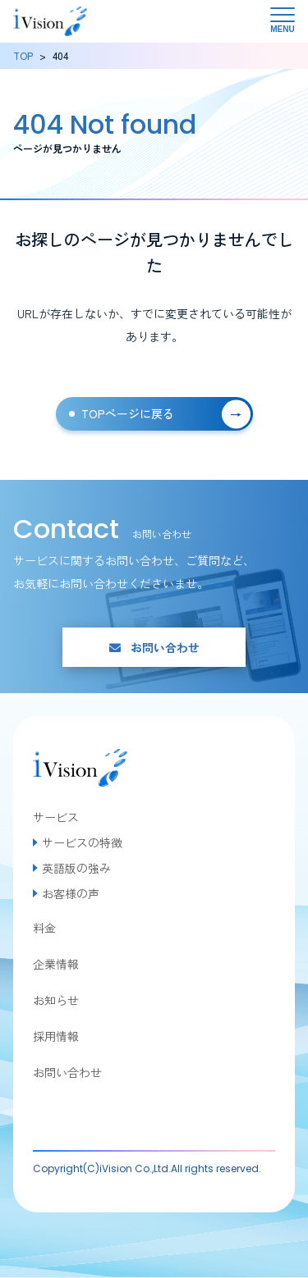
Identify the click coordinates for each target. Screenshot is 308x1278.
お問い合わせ (154, 647)
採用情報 (56, 1036)
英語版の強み (76, 868)
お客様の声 (70, 893)
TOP (23, 55)
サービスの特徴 (82, 842)
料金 (44, 928)
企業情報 (56, 964)
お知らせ (56, 1000)
